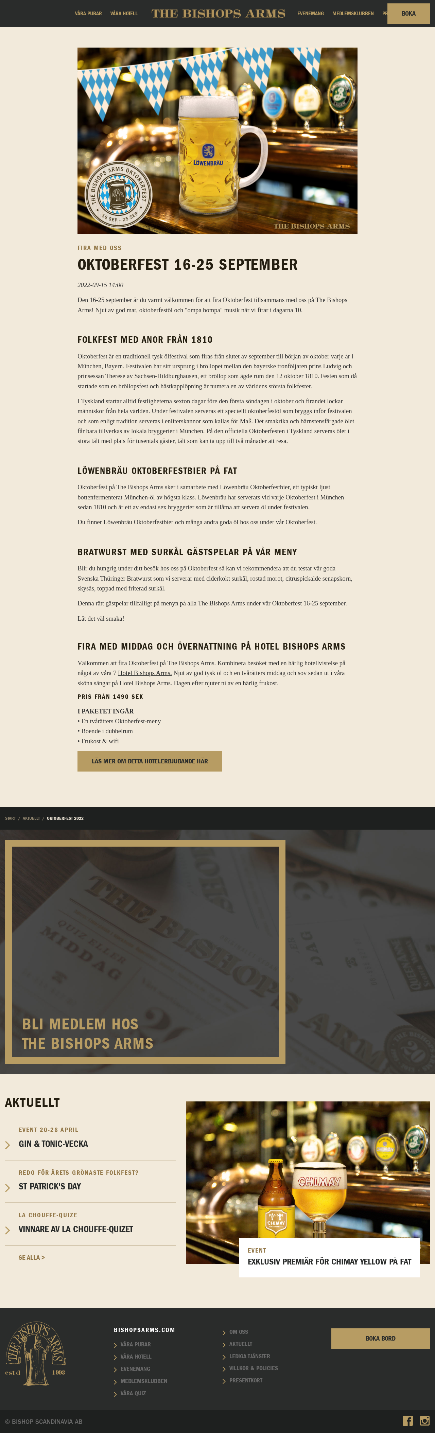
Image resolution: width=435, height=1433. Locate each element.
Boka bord (381, 1338)
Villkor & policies (253, 1368)
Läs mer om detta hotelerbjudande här (150, 761)
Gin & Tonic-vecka (97, 1137)
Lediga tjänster (249, 1357)
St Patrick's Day (97, 1180)
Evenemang (310, 13)
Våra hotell (124, 13)
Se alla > (32, 1257)
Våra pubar (88, 13)
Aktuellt (240, 1344)
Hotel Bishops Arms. (145, 672)
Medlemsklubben (353, 13)
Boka (409, 13)
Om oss (238, 1332)
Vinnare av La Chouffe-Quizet (97, 1222)
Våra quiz (133, 1394)
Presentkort (245, 1381)
